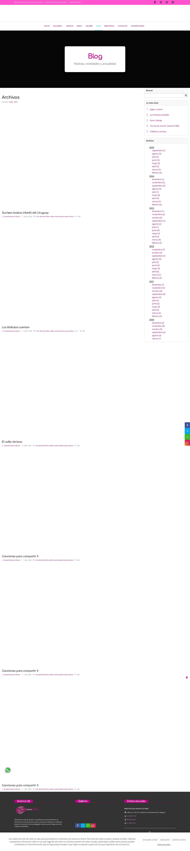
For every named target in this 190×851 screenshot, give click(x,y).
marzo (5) (156, 169)
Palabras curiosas (158, 131)
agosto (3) (156, 153)
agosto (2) (156, 223)
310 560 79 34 (131, 815)
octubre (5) (157, 328)
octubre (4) (157, 290)
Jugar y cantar (156, 108)
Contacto (122, 26)
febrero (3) (157, 315)
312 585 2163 (130, 822)
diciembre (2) (158, 322)
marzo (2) (156, 274)
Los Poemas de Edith (159, 114)
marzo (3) (156, 201)
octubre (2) (157, 217)
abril (15, 101)
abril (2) (155, 309)
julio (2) (155, 261)
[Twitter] (160, 2)
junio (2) (155, 303)
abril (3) (155, 165)
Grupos (69, 26)
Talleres (58, 26)
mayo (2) (156, 233)
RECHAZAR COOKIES (150, 840)
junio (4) (155, 229)
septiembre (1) (158, 150)
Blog (98, 26)
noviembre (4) (158, 325)
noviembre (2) (158, 182)
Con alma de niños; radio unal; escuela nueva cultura (55, 216)
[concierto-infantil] (109, 814)
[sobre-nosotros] (80, 814)
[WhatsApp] (166, 2)
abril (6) (155, 271)
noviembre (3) (158, 287)
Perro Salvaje (156, 120)
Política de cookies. (164, 844)
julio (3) (155, 156)
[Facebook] (155, 2)
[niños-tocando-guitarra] (95, 814)
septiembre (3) (158, 293)
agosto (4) (156, 335)
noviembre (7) (158, 249)
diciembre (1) (158, 179)
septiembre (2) (158, 185)
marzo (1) (156, 338)
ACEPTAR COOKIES (179, 840)
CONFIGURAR (165, 840)
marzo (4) (156, 239)
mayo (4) (156, 194)
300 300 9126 (130, 819)
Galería (89, 26)
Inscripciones (137, 26)
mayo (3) (156, 162)
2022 (11, 101)
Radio (79, 26)
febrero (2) (157, 172)
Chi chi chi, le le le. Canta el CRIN (164, 125)
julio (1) (155, 191)
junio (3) (155, 159)
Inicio (47, 26)
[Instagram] (172, 2)
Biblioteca (109, 26)
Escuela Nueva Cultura (12, 216)
